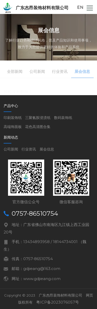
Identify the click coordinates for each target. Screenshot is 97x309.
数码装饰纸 (63, 118)
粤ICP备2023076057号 (57, 302)
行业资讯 (28, 149)
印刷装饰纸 (13, 118)
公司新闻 (11, 149)
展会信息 (47, 149)
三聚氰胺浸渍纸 (37, 118)
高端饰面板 (13, 127)
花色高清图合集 (37, 127)
